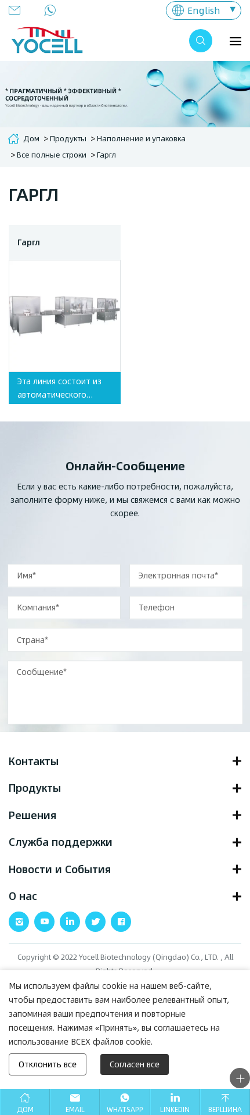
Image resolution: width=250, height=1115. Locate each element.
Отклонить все (48, 1064)
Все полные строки (51, 154)
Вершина (225, 1109)
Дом (31, 138)
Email (75, 1109)
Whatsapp (125, 1109)
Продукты (68, 138)
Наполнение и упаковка (141, 138)
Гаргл (106, 154)
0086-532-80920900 (53, 10)
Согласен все (135, 1064)
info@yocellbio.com (18, 10)
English (203, 10)
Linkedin (175, 1109)
